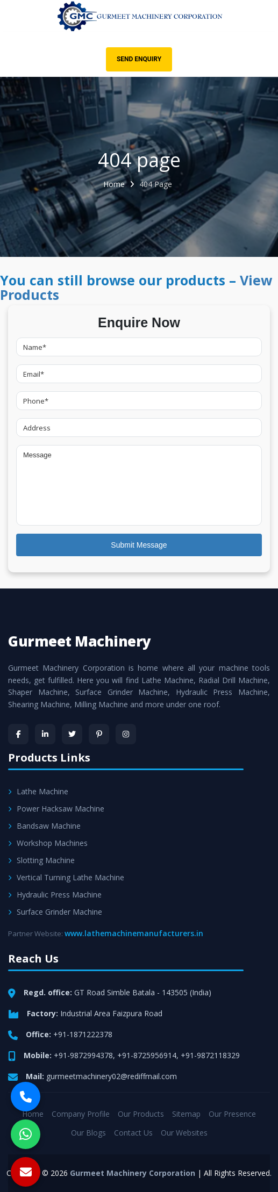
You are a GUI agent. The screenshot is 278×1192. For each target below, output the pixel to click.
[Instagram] (126, 734)
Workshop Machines (48, 843)
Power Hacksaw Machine (56, 808)
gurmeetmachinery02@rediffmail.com (111, 1076)
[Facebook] (18, 734)
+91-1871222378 (82, 1034)
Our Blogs (88, 1133)
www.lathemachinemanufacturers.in (134, 933)
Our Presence (232, 1114)
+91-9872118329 (210, 1055)
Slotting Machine (41, 860)
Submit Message (139, 545)
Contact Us (133, 1133)
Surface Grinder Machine (55, 912)
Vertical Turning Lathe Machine (66, 877)
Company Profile (81, 1114)
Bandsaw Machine (44, 826)
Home (114, 184)
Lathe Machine (38, 791)
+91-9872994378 (83, 1055)
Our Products (141, 1114)
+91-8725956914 (146, 1055)
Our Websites (184, 1133)
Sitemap (186, 1114)
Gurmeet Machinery (79, 641)
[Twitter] (72, 734)
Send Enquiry (139, 59)
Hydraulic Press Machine (55, 894)
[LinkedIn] (45, 734)
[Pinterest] (99, 734)
